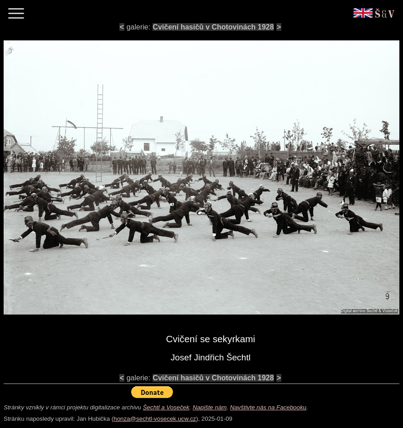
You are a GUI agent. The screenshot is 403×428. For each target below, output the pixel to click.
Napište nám (210, 407)
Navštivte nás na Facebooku (268, 407)
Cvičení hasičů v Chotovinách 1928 (213, 27)
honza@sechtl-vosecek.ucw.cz (154, 418)
